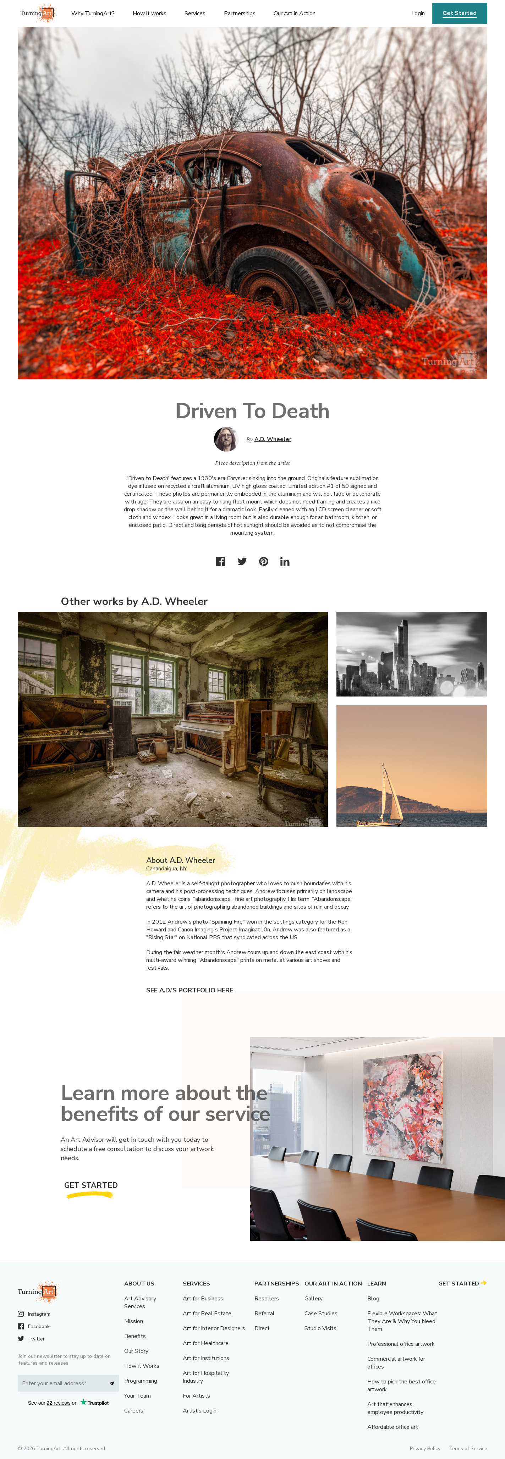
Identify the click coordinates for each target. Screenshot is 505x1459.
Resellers (266, 1299)
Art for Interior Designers (214, 1328)
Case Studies (320, 1313)
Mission (133, 1321)
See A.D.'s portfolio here (189, 990)
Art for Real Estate (207, 1313)
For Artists (196, 1396)
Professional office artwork (401, 1344)
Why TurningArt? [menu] (93, 13)
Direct (262, 1328)
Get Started (460, 13)
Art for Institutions (206, 1358)
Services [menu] (195, 13)
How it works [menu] (149, 13)
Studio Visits (320, 1328)
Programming (140, 1381)
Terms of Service (468, 1448)
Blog (373, 1299)
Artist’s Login (199, 1411)
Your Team (137, 1396)
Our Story (136, 1351)
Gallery (313, 1299)
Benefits (135, 1336)
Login (418, 13)
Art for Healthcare (206, 1343)
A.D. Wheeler (272, 439)
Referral (264, 1313)
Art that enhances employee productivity (395, 1408)
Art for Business (203, 1299)
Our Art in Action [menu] (294, 13)
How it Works (141, 1366)
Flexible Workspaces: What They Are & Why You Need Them (402, 1321)
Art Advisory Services (140, 1302)
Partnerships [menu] (240, 13)
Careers (133, 1411)
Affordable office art (392, 1427)
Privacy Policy (425, 1448)
